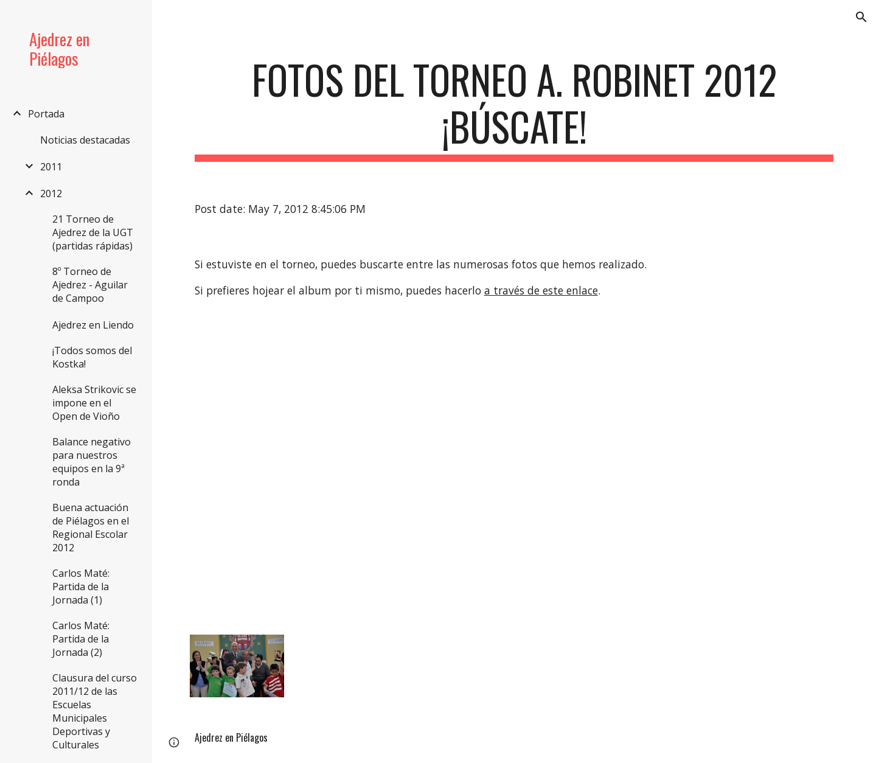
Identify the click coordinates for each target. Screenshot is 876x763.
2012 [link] (51, 193)
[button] (861, 17)
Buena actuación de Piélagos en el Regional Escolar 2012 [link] (90, 527)
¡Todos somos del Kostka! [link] (92, 357)
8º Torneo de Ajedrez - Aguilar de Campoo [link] (90, 285)
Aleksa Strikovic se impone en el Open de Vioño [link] (94, 403)
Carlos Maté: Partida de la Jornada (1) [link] (80, 586)
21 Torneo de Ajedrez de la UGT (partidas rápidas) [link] (92, 232)
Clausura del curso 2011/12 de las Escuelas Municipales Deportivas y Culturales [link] (94, 711)
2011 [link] (51, 166)
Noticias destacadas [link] (85, 140)
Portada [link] (46, 113)
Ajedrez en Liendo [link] (93, 325)
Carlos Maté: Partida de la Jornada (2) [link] (80, 639)
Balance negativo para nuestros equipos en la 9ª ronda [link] (91, 462)
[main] (514, 109)
